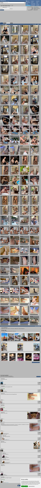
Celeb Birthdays (33, 4)
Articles (32, 2)
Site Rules (32, 1)
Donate (37, 2)
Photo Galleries (28, 2)
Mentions (27, 4)
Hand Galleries (33, 5)
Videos (27, 3)
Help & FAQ (37, 1)
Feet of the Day (33, 3)
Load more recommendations (35, 362)
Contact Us (37, 5)
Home (28, 1)
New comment (38, 376)
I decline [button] (26, 486)
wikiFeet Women (28, 5)
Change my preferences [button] (31, 486)
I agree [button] (23, 486)
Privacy (37, 3)
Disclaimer (37, 4)
